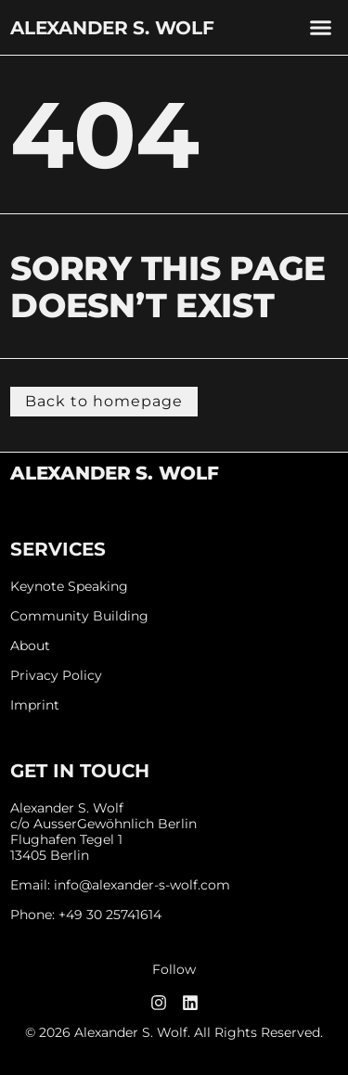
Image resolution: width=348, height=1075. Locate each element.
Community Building (79, 616)
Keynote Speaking (69, 587)
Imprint (34, 705)
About (30, 646)
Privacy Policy (56, 676)
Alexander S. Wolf (111, 28)
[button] (320, 27)
